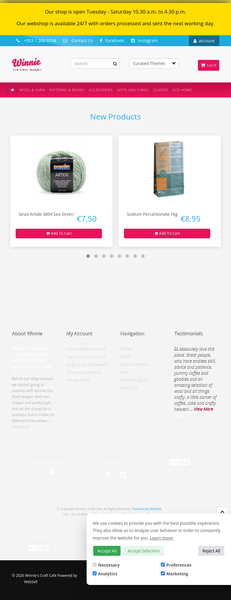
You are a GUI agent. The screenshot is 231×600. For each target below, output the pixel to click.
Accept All (106, 551)
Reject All (211, 551)
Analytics (105, 574)
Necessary (106, 565)
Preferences (176, 565)
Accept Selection (144, 551)
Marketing (174, 574)
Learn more (161, 538)
